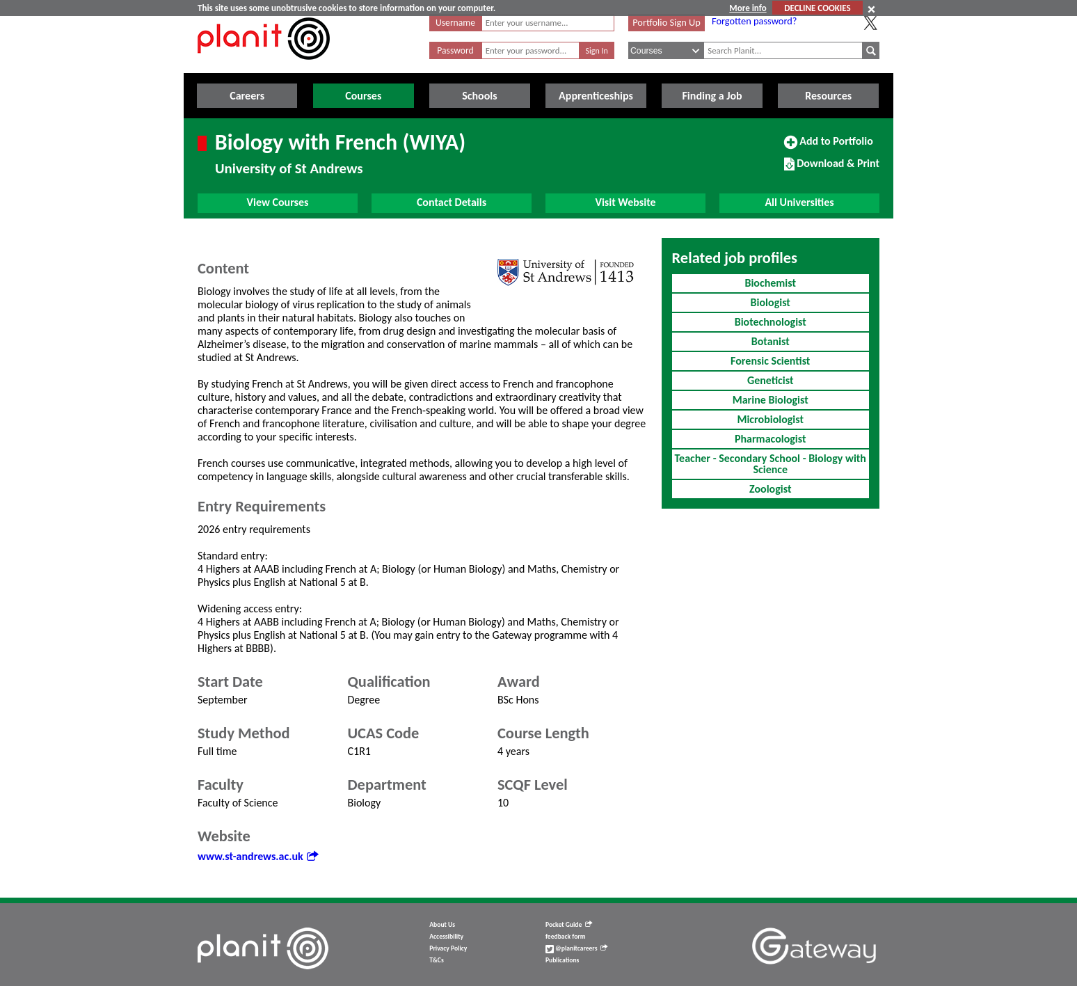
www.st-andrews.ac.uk (258, 856)
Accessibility (446, 936)
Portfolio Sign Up (666, 22)
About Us (442, 925)
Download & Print (831, 169)
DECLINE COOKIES (817, 8)
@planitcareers (576, 948)
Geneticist (770, 380)
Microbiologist (770, 419)
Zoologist (770, 488)
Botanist (770, 341)
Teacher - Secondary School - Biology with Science (770, 464)
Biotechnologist (770, 321)
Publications (562, 960)
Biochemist (770, 282)
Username (455, 23)
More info (747, 8)
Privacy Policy (448, 948)
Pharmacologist (770, 438)
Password (455, 50)
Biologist (770, 302)
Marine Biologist (770, 399)
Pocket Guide (568, 925)
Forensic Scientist (770, 360)
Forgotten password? (754, 21)
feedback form (565, 936)
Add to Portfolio (828, 147)
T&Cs (436, 960)
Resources (828, 95)
